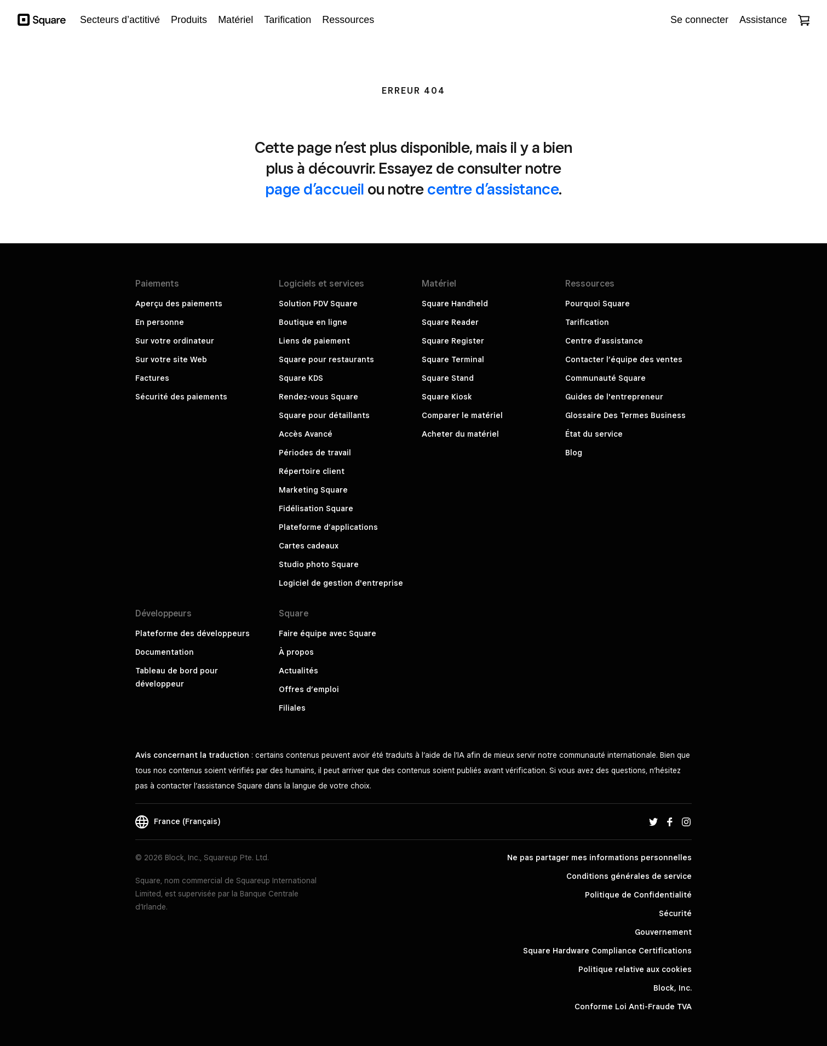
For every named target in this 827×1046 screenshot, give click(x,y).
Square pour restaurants (326, 359)
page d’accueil (315, 189)
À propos (296, 652)
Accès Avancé (305, 434)
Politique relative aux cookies (635, 969)
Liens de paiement (314, 340)
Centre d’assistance (604, 340)
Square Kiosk (447, 396)
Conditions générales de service (629, 876)
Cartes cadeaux (308, 545)
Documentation (164, 652)
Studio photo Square (319, 564)
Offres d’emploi (309, 689)
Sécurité (675, 913)
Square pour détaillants (324, 415)
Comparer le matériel (462, 415)
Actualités (298, 670)
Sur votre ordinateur (174, 340)
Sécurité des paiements (181, 396)
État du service (594, 434)
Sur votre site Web (171, 359)
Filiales (292, 708)
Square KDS (301, 378)
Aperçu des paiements (178, 303)
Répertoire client (311, 471)
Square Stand (448, 378)
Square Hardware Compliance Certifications (607, 950)
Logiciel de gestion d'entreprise (341, 583)
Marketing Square (313, 489)
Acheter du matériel (460, 434)
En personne (159, 322)
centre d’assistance (493, 189)
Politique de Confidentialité (638, 894)
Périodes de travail (315, 452)
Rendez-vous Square (318, 396)
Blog (573, 452)
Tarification (587, 322)
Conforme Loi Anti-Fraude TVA (633, 1006)
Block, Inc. (672, 988)
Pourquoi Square (597, 303)
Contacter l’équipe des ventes (623, 359)
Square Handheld (455, 303)
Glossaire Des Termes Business (625, 415)
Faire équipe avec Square (327, 633)
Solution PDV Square (318, 303)
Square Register (453, 340)
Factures (152, 378)
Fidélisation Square (316, 508)
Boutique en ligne (313, 322)
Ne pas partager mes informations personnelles (599, 857)
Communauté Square (605, 378)
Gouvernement (663, 932)
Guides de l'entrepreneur (614, 396)
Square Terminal (453, 359)
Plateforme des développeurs (192, 633)
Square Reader (450, 322)
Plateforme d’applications (328, 527)
